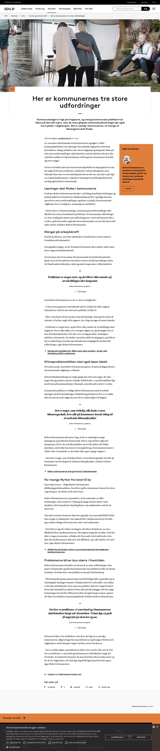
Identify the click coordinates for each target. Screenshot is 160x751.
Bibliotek (78, 9)
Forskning (40, 9)
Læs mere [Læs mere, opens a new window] (60, 739)
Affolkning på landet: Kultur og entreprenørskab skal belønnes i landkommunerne (76, 541)
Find (154, 2)
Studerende (131, 2)
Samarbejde (64, 9)
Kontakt (128, 178)
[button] (7, 742)
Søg (145, 9)
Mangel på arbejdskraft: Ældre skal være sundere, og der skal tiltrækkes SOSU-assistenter (75, 342)
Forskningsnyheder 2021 (38, 16)
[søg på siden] (127, 9)
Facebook (49, 677)
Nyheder (52, 9)
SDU (6, 16)
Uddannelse (26, 9)
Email (89, 678)
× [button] (157, 727)
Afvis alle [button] (141, 737)
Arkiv (23, 16)
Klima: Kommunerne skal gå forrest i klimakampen (70, 461)
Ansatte (144, 2)
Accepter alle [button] (117, 737)
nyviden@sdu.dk (63, 129)
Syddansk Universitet (12, 2)
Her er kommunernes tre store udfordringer (68, 16)
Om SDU (89, 9)
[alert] (80, 737)
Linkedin (75, 677)
